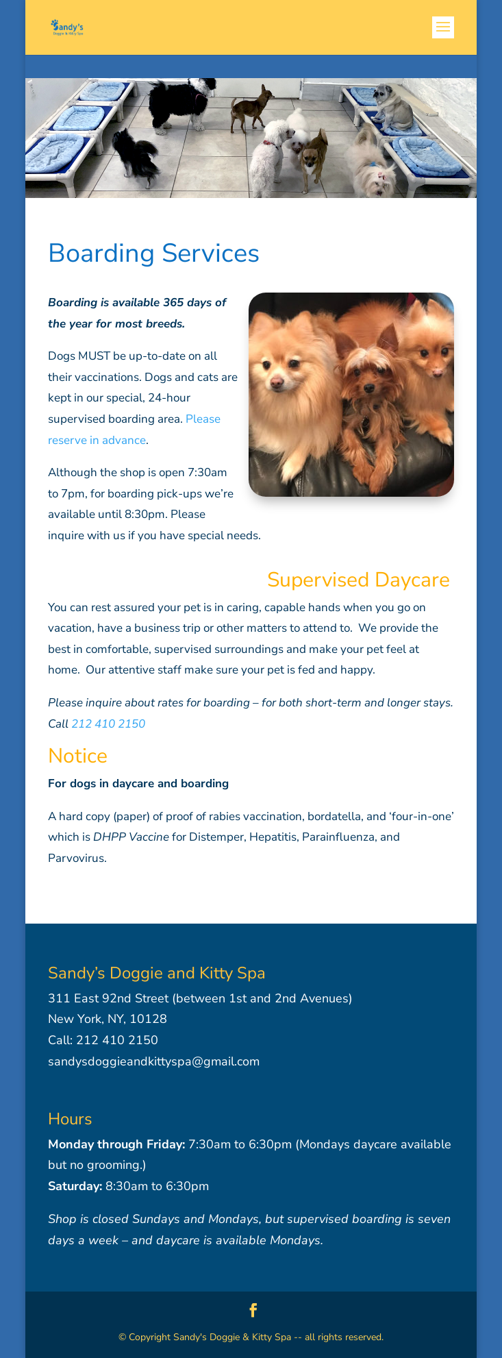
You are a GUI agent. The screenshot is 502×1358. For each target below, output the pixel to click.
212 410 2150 (108, 724)
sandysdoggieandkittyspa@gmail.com (154, 1061)
